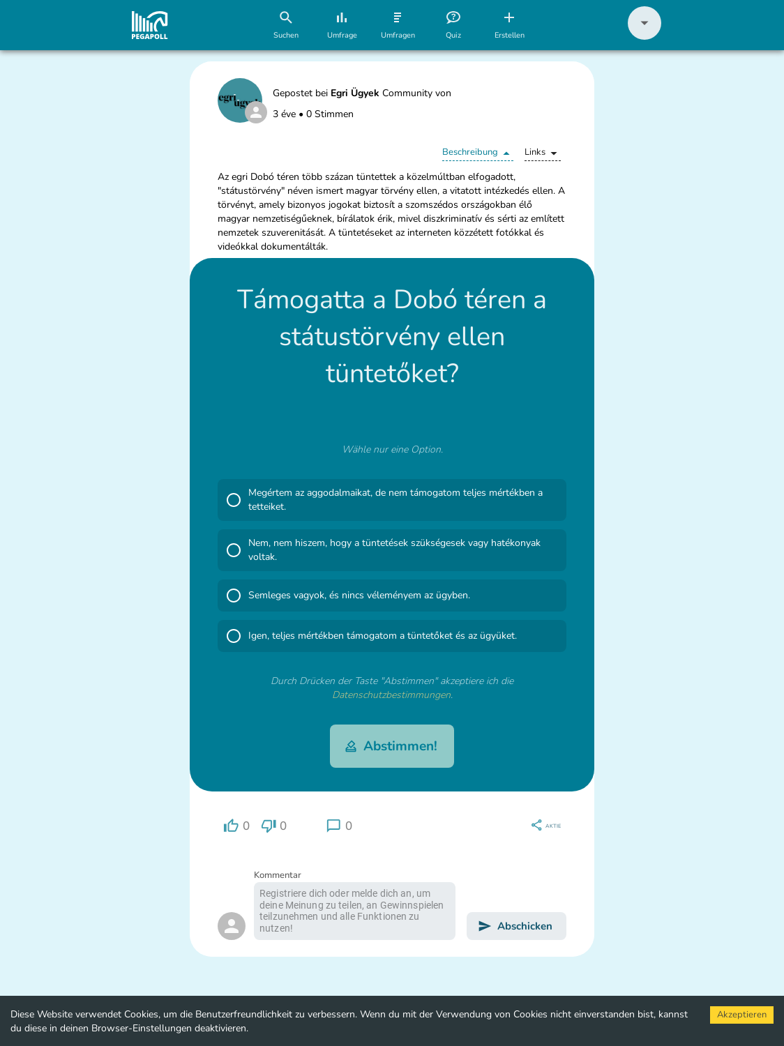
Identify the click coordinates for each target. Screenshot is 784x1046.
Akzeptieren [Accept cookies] (742, 1014)
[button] (644, 36)
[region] (236, 826)
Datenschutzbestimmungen (391, 695)
